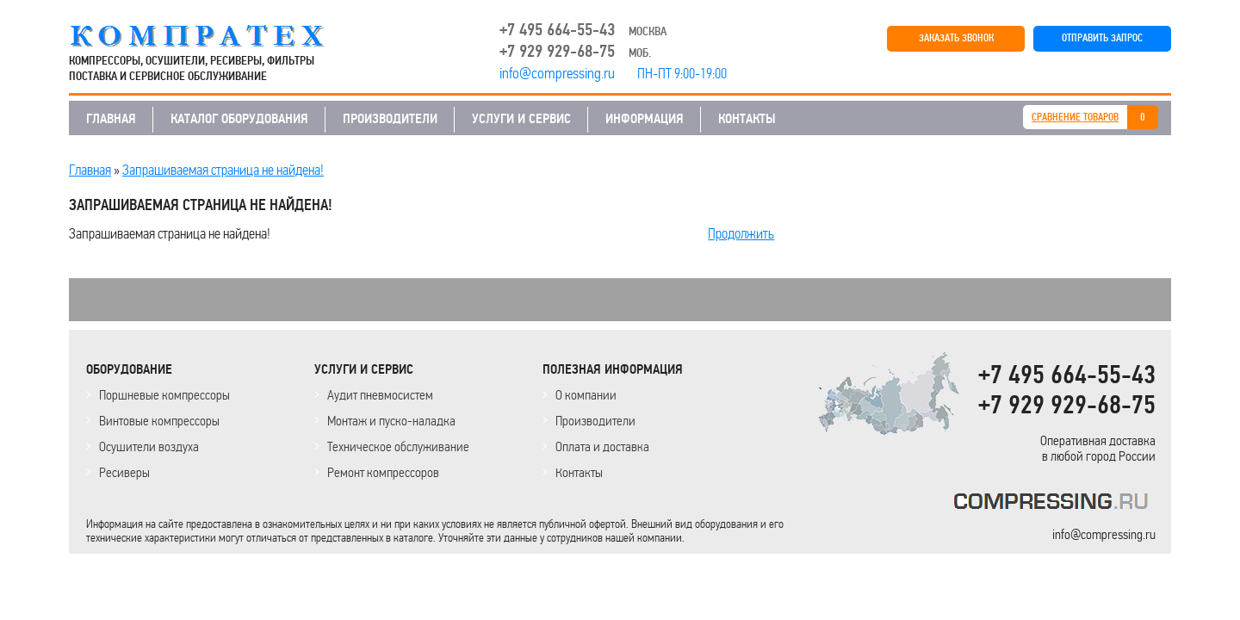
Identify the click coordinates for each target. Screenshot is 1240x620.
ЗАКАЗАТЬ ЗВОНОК (956, 38)
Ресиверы (124, 472)
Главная (90, 169)
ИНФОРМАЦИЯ (644, 118)
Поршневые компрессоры (164, 395)
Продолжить (741, 233)
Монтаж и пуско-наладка (391, 420)
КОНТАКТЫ (747, 118)
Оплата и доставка (602, 446)
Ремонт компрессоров (383, 472)
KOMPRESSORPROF (1054, 504)
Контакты (579, 472)
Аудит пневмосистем (380, 395)
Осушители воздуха (149, 446)
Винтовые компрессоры (159, 420)
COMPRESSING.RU (213, 36)
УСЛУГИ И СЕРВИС (521, 118)
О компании (586, 395)
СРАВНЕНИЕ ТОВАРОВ (1075, 117)
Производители (595, 420)
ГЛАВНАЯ (111, 118)
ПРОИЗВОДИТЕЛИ (390, 118)
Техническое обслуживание (398, 446)
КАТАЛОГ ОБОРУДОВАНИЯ (239, 118)
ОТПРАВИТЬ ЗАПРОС (1102, 38)
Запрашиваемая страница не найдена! (223, 169)
